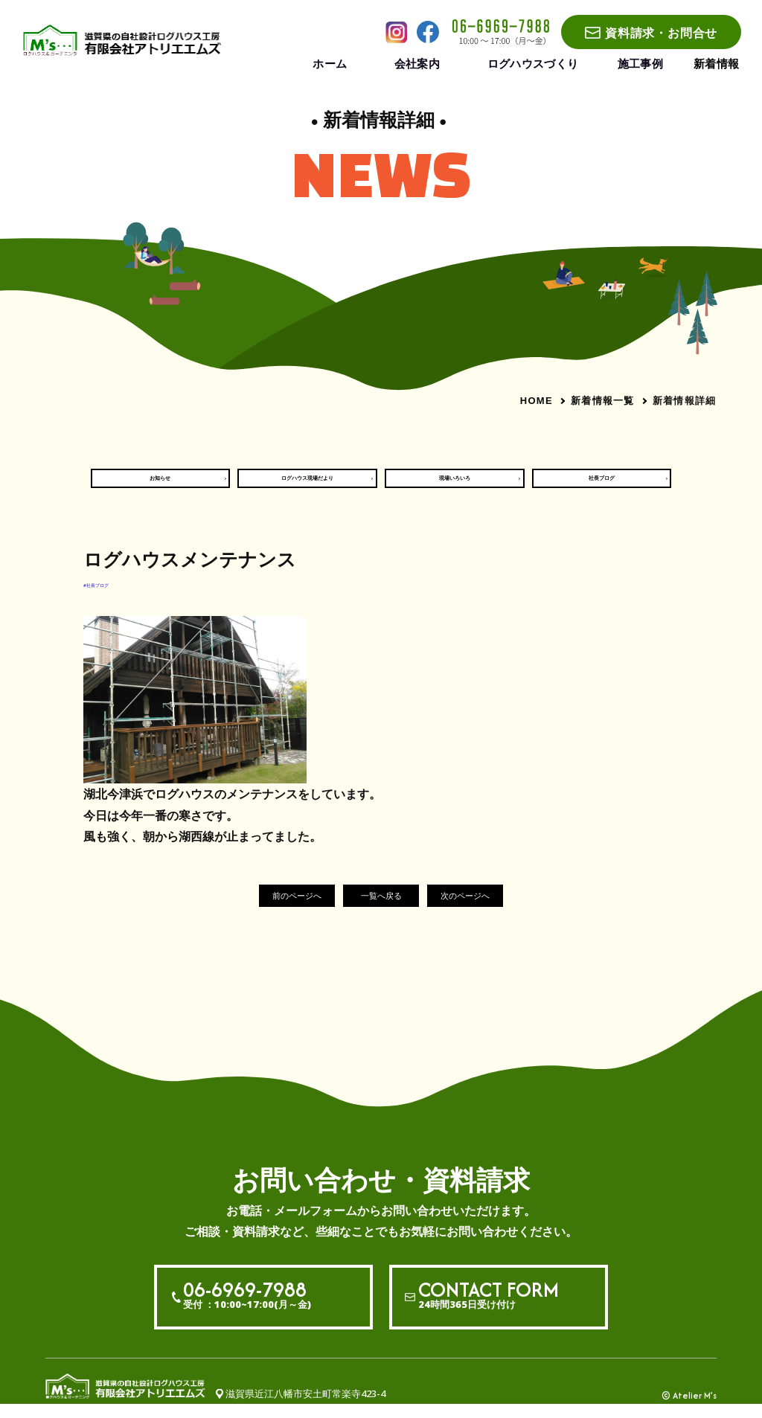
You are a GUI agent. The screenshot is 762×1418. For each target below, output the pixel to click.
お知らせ (160, 484)
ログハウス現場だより (307, 484)
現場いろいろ (454, 484)
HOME (536, 400)
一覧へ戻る (381, 909)
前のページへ (274, 909)
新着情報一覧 (603, 400)
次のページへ (488, 909)
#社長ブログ (111, 596)
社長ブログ (602, 484)
